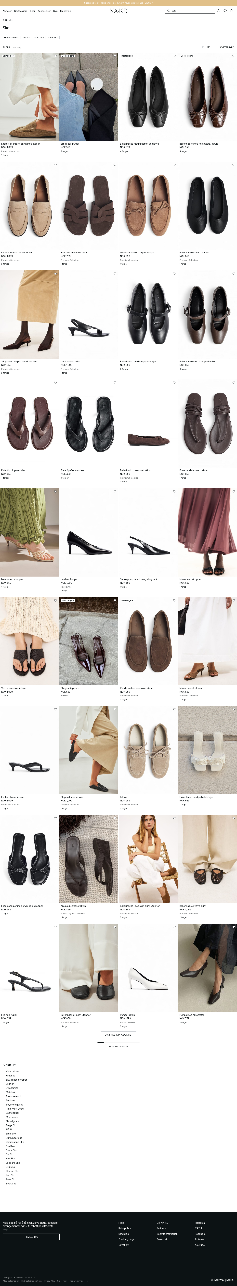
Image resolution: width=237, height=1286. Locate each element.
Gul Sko (10, 1154)
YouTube (200, 1244)
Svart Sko (11, 1183)
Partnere (161, 1228)
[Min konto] (218, 11)
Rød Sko (10, 1175)
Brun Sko (11, 1133)
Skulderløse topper (16, 1079)
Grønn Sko (11, 1150)
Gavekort (123, 1244)
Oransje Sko (12, 1171)
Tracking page (126, 1239)
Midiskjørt (11, 1092)
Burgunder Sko (14, 1137)
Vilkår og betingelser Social (31, 1281)
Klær (5, 20)
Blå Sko (10, 1129)
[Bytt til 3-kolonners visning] (214, 47)
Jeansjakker (12, 1112)
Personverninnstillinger (78, 1281)
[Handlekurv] (231, 11)
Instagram (200, 1222)
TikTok (199, 1228)
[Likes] (225, 11)
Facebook (200, 1233)
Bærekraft (162, 1239)
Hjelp (121, 1222)
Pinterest (200, 1239)
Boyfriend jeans (14, 1104)
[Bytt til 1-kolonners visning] (203, 47)
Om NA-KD (162, 1222)
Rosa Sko (11, 1179)
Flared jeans (12, 1121)
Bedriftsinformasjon (167, 1233)
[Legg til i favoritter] (55, 56)
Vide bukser (12, 1071)
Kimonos (10, 1075)
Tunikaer (10, 1100)
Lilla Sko (10, 1166)
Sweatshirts (12, 1088)
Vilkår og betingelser (11, 1281)
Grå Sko (10, 1146)
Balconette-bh (13, 1096)
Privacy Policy (49, 1281)
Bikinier (10, 1083)
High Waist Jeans (15, 1108)
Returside (123, 1233)
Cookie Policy (62, 1281)
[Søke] (190, 11)
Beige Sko (11, 1125)
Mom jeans (12, 1117)
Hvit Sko (10, 1158)
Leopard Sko (13, 1162)
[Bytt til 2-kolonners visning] (208, 47)
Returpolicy (124, 1228)
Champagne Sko (15, 1142)
